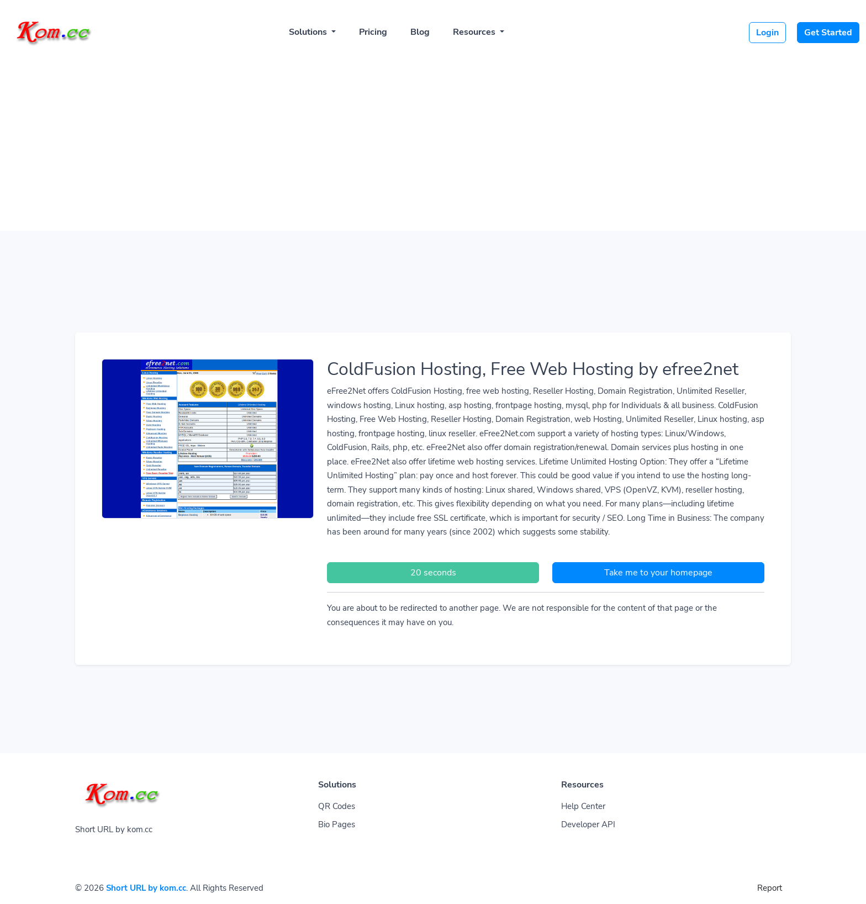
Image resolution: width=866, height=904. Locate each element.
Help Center (583, 806)
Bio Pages (336, 824)
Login (767, 33)
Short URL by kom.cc (146, 888)
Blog (420, 32)
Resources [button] (475, 32)
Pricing (373, 32)
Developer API (588, 824)
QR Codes (336, 806)
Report (769, 888)
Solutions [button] (309, 32)
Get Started (828, 33)
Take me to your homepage (658, 573)
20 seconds (433, 573)
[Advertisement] (433, 139)
